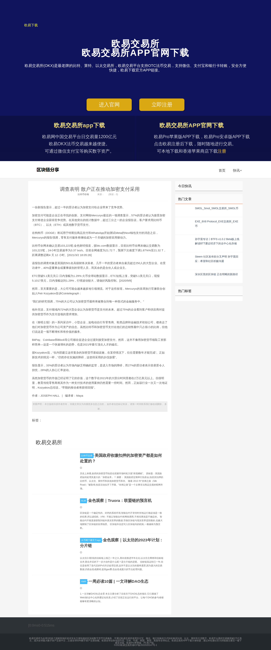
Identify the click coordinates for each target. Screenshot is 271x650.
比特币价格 (83, 194)
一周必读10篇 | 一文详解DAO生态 (118, 581)
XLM (84, 500)
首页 (222, 170)
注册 (222, 151)
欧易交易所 (48, 169)
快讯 (237, 170)
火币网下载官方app (91, 540)
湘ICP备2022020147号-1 (144, 645)
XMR (84, 581)
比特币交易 (87, 455)
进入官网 (109, 105)
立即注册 (161, 105)
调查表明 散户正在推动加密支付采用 (99, 189)
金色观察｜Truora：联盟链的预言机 (120, 500)
